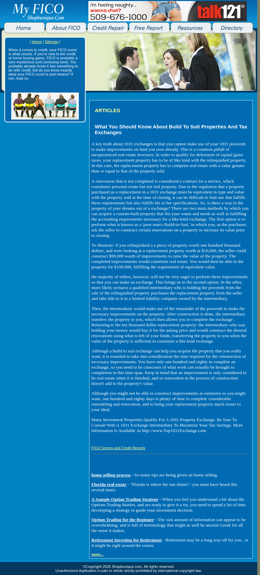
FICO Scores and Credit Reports (118, 448)
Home (37, 42)
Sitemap (51, 42)
